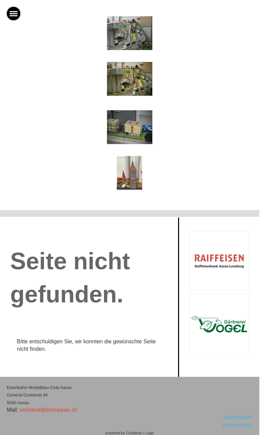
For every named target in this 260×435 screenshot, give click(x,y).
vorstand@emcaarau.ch (48, 410)
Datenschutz (237, 425)
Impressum (238, 417)
